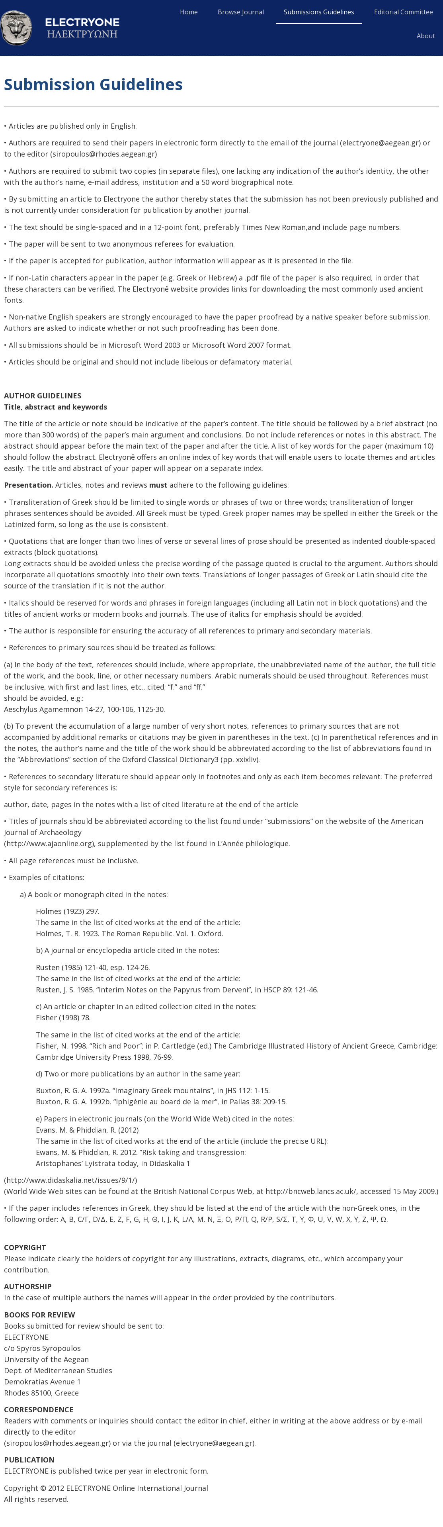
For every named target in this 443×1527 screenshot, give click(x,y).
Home (189, 12)
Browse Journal (241, 12)
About (426, 35)
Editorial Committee (403, 12)
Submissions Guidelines (319, 12)
